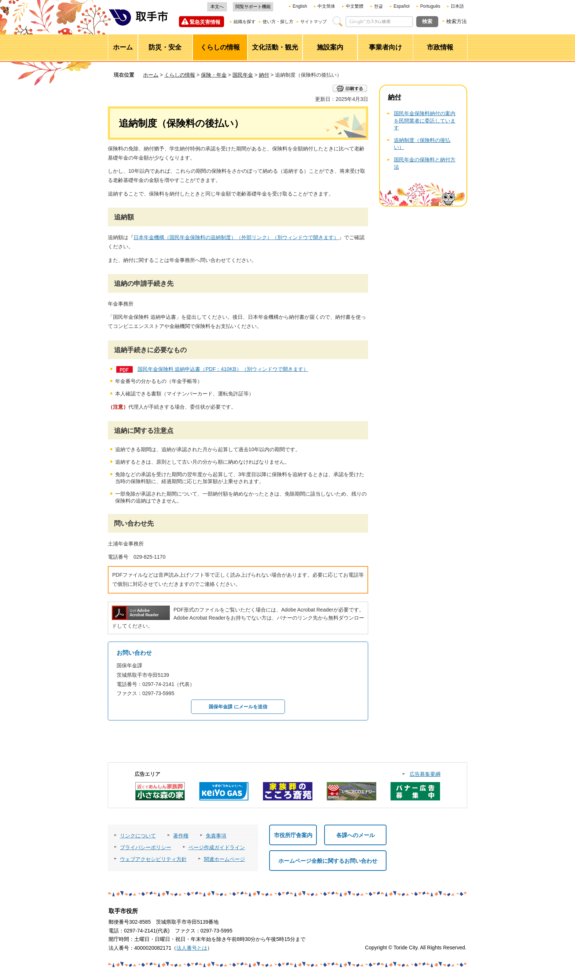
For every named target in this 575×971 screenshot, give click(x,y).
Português (430, 6)
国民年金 (242, 75)
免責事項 (216, 836)
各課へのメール (355, 835)
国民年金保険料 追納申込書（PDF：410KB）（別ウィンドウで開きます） (223, 369)
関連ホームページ (224, 859)
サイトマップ (313, 21)
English (300, 6)
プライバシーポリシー (145, 847)
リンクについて (138, 836)
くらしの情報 (179, 75)
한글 (378, 6)
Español (401, 6)
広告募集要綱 (425, 774)
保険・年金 (214, 75)
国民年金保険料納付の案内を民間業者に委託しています (424, 120)
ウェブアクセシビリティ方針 (153, 859)
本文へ (217, 6)
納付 (264, 75)
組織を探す (245, 21)
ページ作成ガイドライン (216, 847)
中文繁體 (354, 6)
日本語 (457, 6)
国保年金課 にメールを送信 (238, 706)
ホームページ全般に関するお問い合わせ (327, 861)
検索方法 (456, 21)
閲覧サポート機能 (253, 6)
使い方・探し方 (278, 21)
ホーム (150, 75)
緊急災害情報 (205, 22)
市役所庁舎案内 (293, 835)
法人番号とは (191, 948)
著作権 (180, 836)
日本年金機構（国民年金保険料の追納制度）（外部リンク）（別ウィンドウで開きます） (236, 237)
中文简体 (326, 6)
